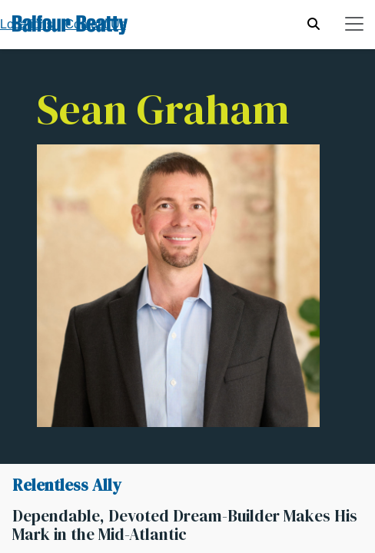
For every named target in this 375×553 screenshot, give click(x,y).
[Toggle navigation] (354, 23)
